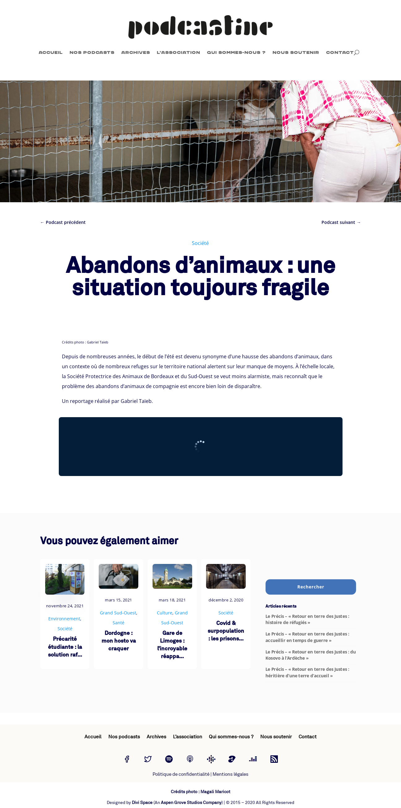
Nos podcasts (92, 52)
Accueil (51, 52)
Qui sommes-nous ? (236, 52)
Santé (118, 623)
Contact (340, 52)
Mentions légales (230, 774)
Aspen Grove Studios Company (191, 802)
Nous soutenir (296, 52)
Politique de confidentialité (181, 774)
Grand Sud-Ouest (118, 613)
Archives (135, 52)
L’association (178, 52)
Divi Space (142, 802)
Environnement (64, 619)
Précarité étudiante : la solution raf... (65, 647)
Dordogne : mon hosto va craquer (118, 641)
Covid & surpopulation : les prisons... (226, 631)
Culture (164, 613)
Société (200, 243)
